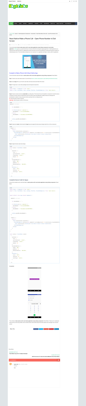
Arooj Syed (16, 369)
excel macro (60, 90)
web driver (70, 119)
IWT (63, 94)
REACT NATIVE (59, 23)
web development (61, 119)
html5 (71, 92)
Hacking (59, 92)
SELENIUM (46, 23)
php (59, 106)
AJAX (59, 81)
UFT (66, 117)
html (65, 92)
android (16, 33)
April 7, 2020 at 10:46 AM (22, 369)
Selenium (60, 113)
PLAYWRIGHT (68, 23)
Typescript (60, 117)
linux (59, 98)
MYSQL (24, 23)
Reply (14, 372)
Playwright (65, 106)
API (71, 81)
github (73, 90)
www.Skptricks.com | (17, 403)
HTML (15, 23)
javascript (60, 96)
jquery (72, 96)
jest (67, 96)
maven (64, 98)
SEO (65, 113)
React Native (33, 33)
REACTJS (52, 23)
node (65, 104)
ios (58, 94)
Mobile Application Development (24, 33)
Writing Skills (60, 121)
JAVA (20, 23)
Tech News (70, 115)
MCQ (69, 98)
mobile (59, 100)
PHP (41, 23)
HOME (11, 23)
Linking (15, 49)
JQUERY (36, 23)
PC (69, 104)
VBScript (71, 117)
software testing (61, 115)
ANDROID (30, 23)
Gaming (67, 90)
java (68, 94)
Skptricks (12, 33)
